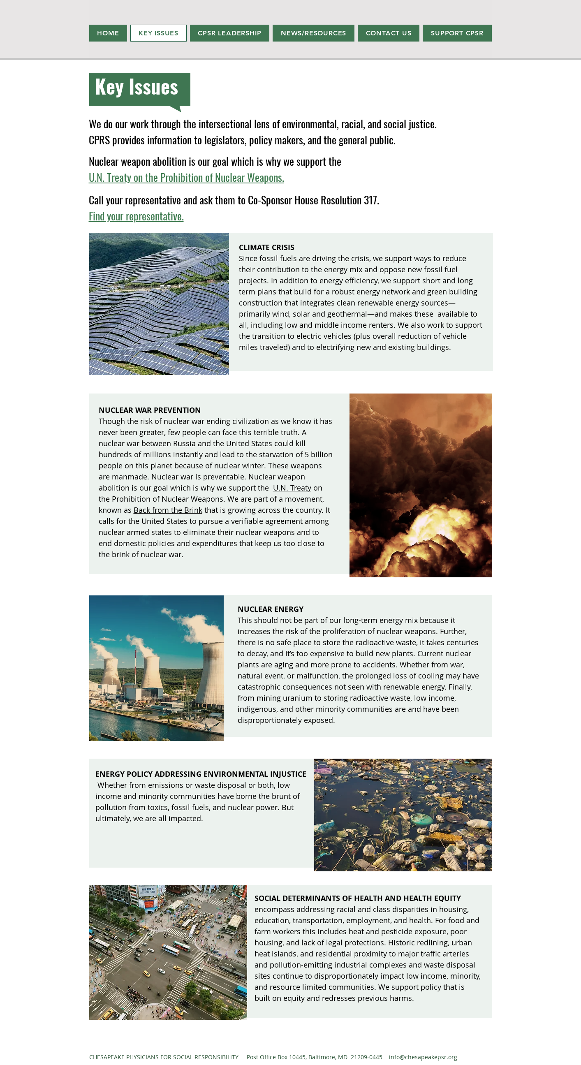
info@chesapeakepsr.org (423, 1057)
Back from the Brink (168, 510)
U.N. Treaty (292, 488)
